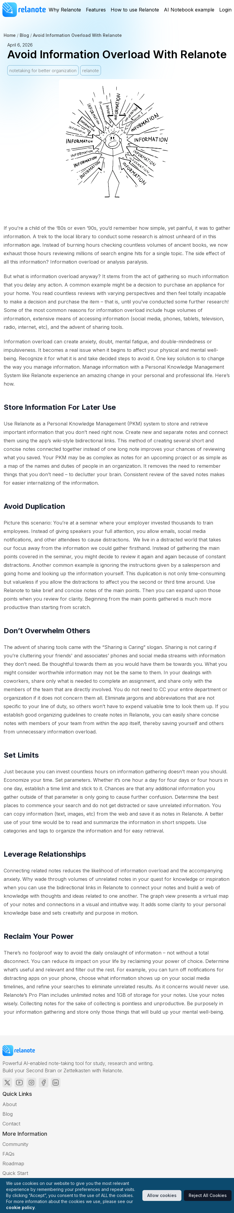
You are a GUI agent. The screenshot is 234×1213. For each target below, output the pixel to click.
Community (15, 1144)
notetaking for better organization (42, 70)
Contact (11, 1124)
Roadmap (13, 1163)
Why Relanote (65, 10)
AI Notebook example (189, 10)
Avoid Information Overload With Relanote (77, 35)
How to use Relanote (135, 10)
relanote (90, 70)
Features (96, 10)
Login (225, 10)
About (9, 1104)
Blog (24, 35)
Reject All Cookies (208, 1195)
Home (10, 35)
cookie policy (20, 1207)
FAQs (8, 1154)
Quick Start (15, 1173)
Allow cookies (162, 1195)
